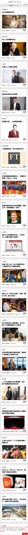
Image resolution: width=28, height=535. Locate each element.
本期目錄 (11, 5)
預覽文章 (17, 5)
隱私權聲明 (22, 529)
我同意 (25, 533)
